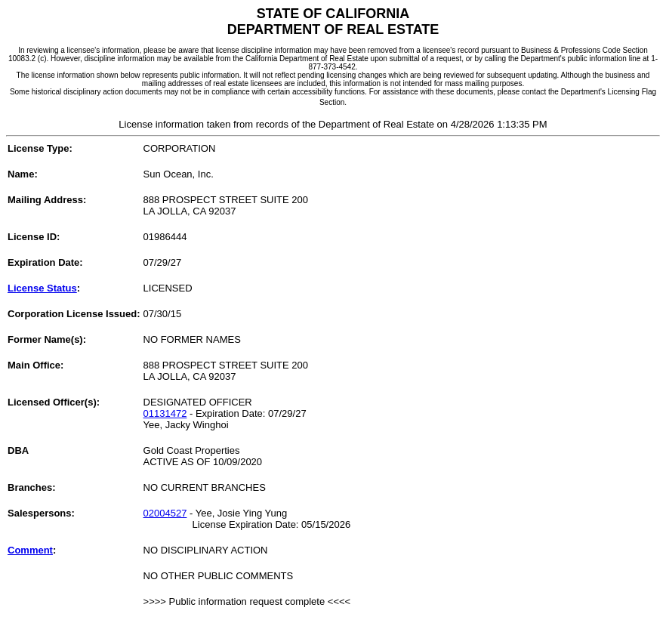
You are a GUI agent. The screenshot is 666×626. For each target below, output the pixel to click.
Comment (30, 550)
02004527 (165, 513)
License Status (42, 288)
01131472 (165, 413)
